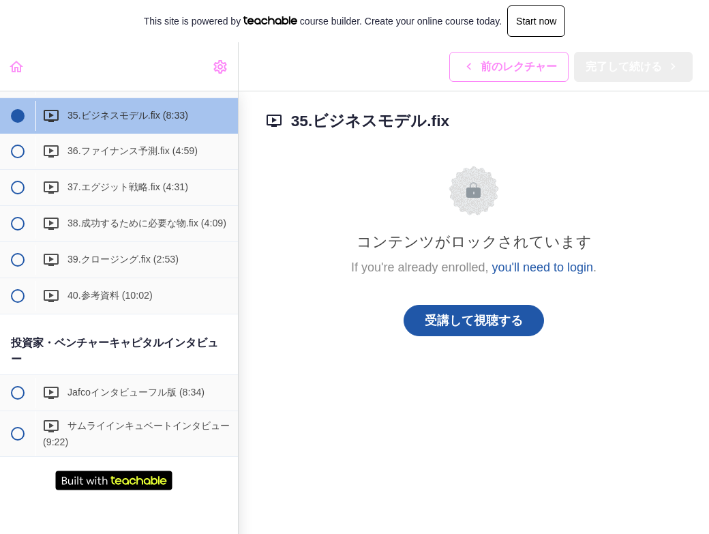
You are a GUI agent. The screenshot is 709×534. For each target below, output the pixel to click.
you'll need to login (543, 267)
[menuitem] (221, 66)
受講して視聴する (474, 320)
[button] (17, 66)
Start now (536, 21)
